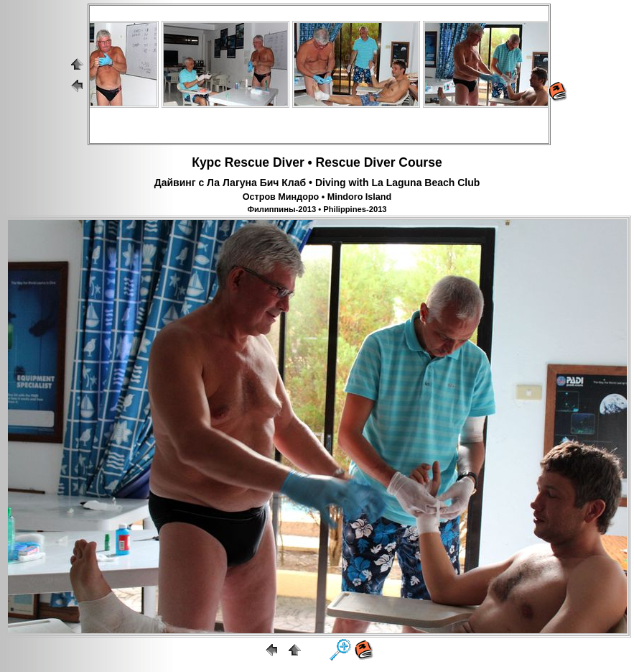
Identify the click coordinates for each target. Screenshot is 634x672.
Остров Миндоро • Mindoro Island (317, 197)
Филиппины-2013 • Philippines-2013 (316, 209)
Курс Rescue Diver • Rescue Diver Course (317, 162)
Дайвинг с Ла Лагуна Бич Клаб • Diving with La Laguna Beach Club (317, 182)
